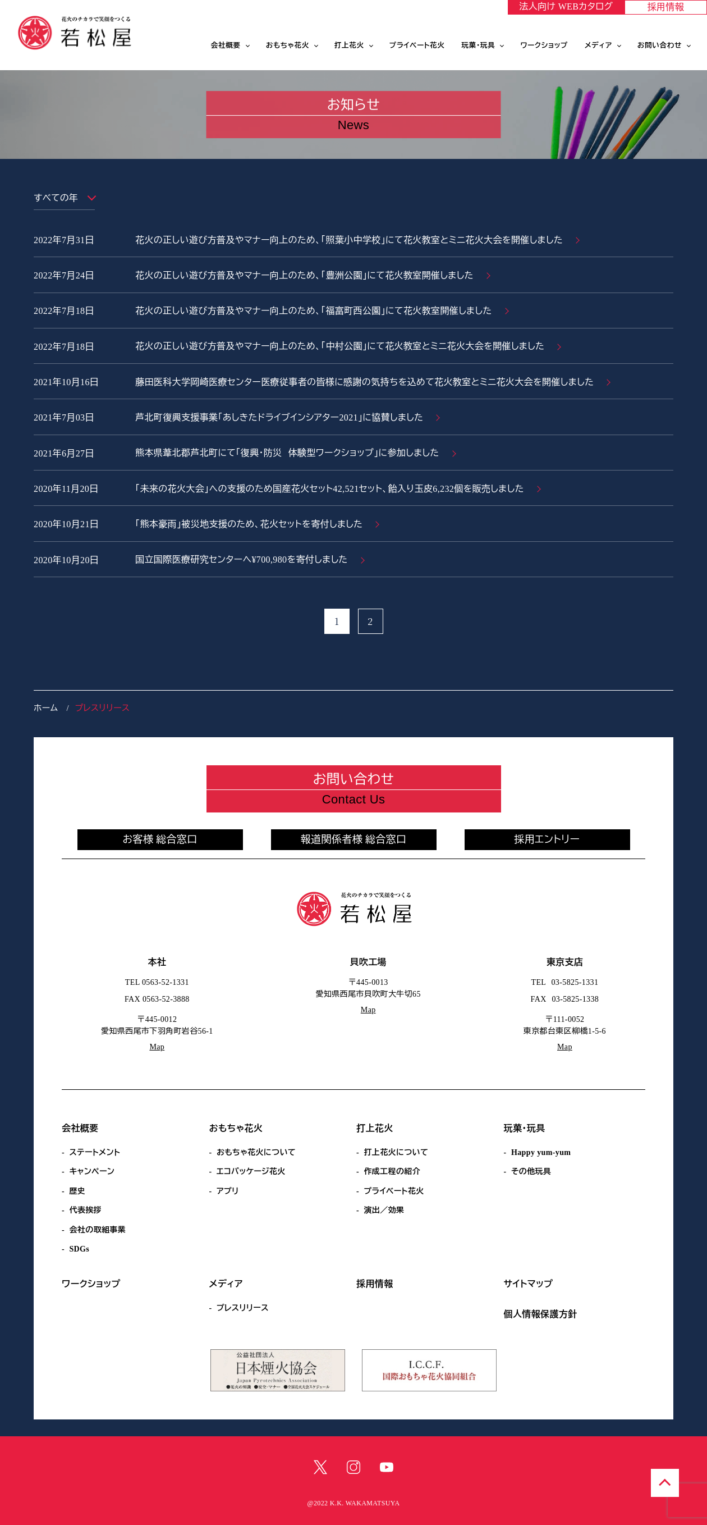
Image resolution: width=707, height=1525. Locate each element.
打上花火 (349, 45)
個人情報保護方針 (540, 1314)
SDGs (79, 1249)
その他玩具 (531, 1171)
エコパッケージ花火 (251, 1171)
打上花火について (396, 1152)
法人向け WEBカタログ (566, 6)
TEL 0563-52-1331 (157, 982)
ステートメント (94, 1152)
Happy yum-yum (541, 1152)
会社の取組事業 (97, 1230)
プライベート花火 (417, 45)
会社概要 (226, 45)
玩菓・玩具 (478, 45)
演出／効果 (384, 1210)
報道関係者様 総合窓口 (354, 839)
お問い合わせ (659, 45)
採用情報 (666, 7)
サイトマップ (528, 1284)
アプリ (228, 1191)
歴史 (77, 1191)
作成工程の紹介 (392, 1171)
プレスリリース (243, 1308)
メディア (598, 45)
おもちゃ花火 (287, 45)
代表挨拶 (85, 1210)
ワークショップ (544, 45)
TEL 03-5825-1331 (565, 982)
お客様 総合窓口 (159, 839)
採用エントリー (547, 839)
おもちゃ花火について (256, 1152)
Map (156, 1047)
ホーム (46, 708)
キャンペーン (91, 1171)
